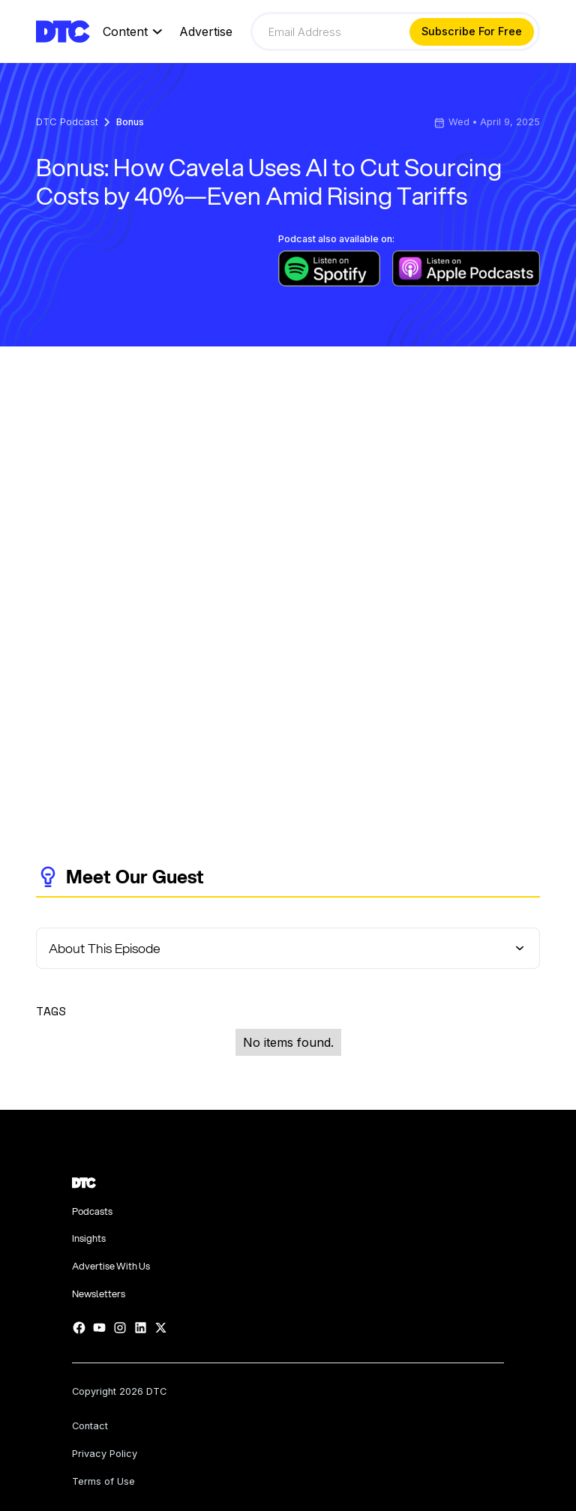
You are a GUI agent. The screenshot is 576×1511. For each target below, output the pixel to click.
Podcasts (92, 1211)
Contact (90, 1427)
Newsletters (98, 1294)
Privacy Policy (104, 1454)
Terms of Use (103, 1482)
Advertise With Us (111, 1266)
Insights (89, 1238)
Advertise (205, 32)
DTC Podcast (67, 122)
